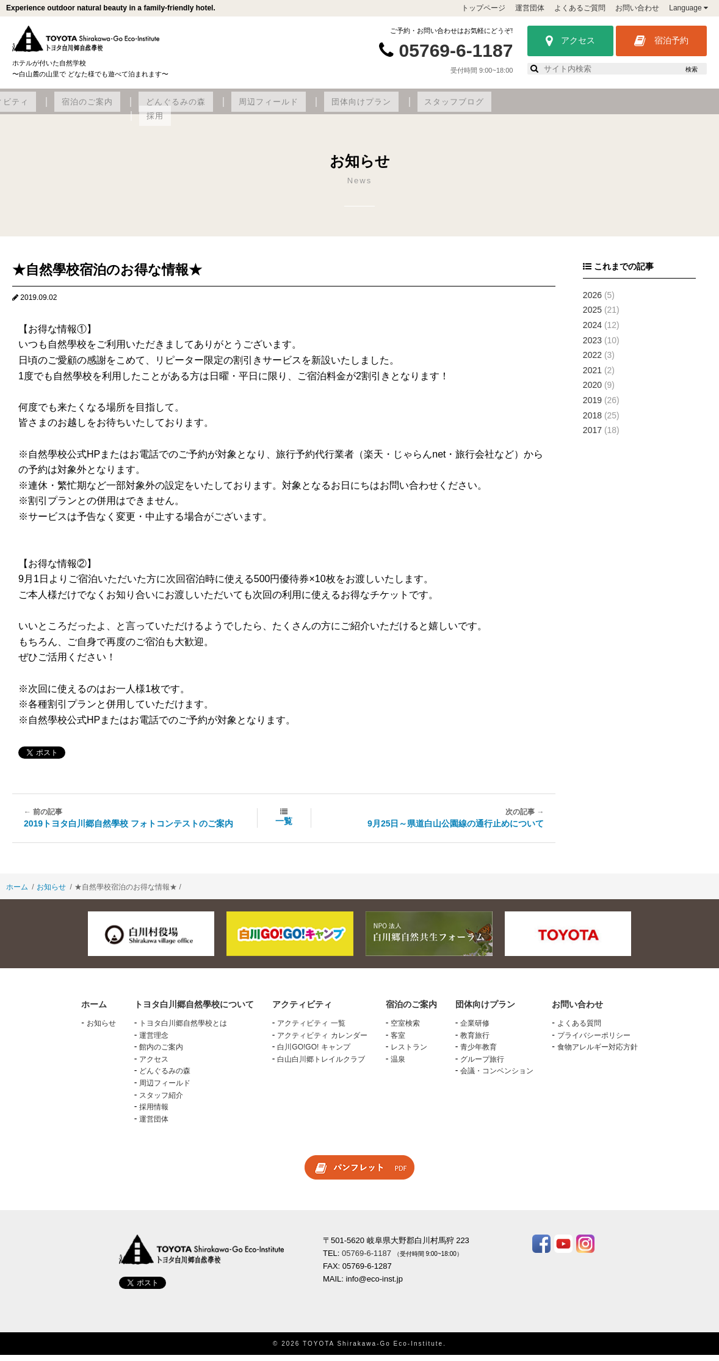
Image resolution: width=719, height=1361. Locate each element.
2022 (592, 362)
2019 (592, 407)
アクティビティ (215, 108)
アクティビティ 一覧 (311, 1030)
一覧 (283, 828)
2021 (592, 376)
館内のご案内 (161, 1053)
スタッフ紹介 (161, 1101)
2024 (592, 332)
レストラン (409, 1053)
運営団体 (529, 8)
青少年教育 (478, 1053)
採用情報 (153, 1113)
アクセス (570, 41)
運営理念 (153, 1041)
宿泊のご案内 (293, 108)
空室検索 (405, 1030)
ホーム (17, 893)
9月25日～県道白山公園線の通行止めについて (455, 830)
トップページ (483, 8)
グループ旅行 (482, 1065)
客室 (398, 1041)
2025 (592, 316)
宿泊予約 (661, 41)
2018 (592, 421)
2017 (592, 437)
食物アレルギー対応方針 (597, 1053)
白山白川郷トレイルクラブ (321, 1065)
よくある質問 (579, 1030)
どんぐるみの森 (371, 108)
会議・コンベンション (496, 1077)
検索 (691, 69)
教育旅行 (475, 1041)
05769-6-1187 (456, 50)
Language (688, 8)
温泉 (398, 1065)
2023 (592, 346)
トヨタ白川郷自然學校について (101, 108)
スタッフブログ (620, 108)
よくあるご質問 (579, 8)
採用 (679, 108)
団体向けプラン (537, 108)
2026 (592, 301)
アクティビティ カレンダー (322, 1041)
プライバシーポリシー (593, 1041)
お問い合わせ (637, 8)
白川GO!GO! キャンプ (313, 1053)
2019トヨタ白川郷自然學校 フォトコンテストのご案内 (128, 830)
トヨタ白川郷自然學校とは (183, 1030)
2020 (592, 391)
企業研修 (475, 1030)
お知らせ (51, 893)
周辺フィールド (454, 108)
